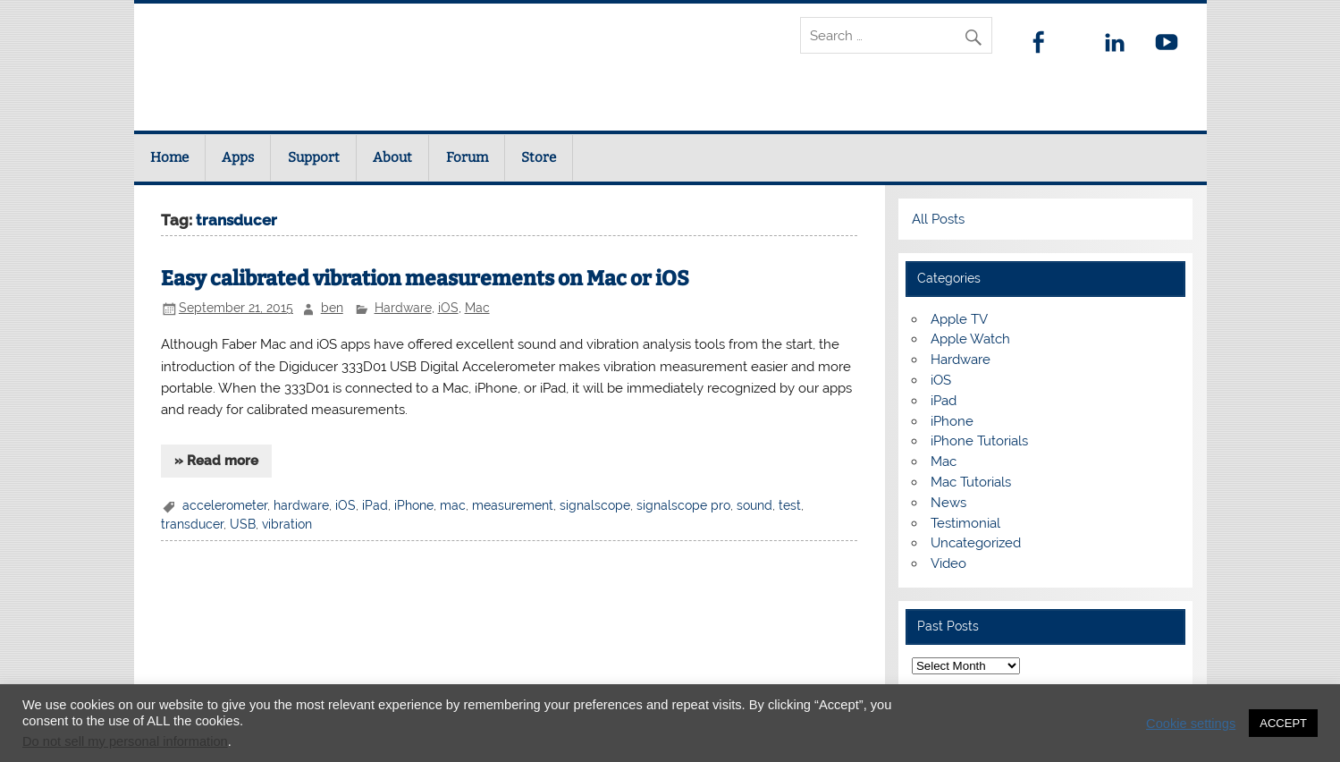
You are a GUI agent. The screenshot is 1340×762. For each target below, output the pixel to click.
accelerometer (224, 505)
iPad (375, 505)
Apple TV (959, 319)
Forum (467, 157)
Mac (477, 308)
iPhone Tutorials (979, 441)
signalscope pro (683, 505)
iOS (448, 308)
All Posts (938, 219)
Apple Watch (970, 339)
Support (314, 157)
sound (754, 505)
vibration (287, 524)
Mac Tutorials (971, 482)
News (948, 503)
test (790, 505)
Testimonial (965, 523)
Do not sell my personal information (125, 741)
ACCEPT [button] (1283, 723)
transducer (192, 524)
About (392, 157)
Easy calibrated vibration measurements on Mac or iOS (425, 279)
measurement (512, 505)
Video (948, 563)
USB (243, 524)
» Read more (216, 461)
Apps (238, 157)
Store (538, 157)
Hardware (403, 308)
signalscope (595, 505)
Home (169, 157)
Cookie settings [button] (1190, 723)
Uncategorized (976, 543)
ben (332, 308)
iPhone (414, 505)
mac (453, 505)
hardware (301, 505)
